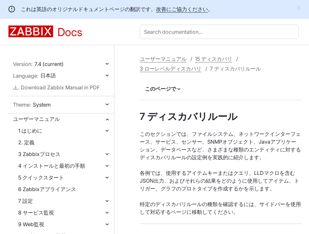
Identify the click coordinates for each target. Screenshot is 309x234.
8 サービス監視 (36, 212)
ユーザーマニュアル (36, 119)
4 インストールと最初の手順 (51, 165)
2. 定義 (26, 142)
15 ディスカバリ (213, 59)
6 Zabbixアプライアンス (47, 189)
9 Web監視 (31, 224)
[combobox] (220, 32)
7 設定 (25, 201)
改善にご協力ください (182, 9)
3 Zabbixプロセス (39, 154)
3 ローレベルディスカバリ (170, 68)
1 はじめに (30, 130)
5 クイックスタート (41, 177)
